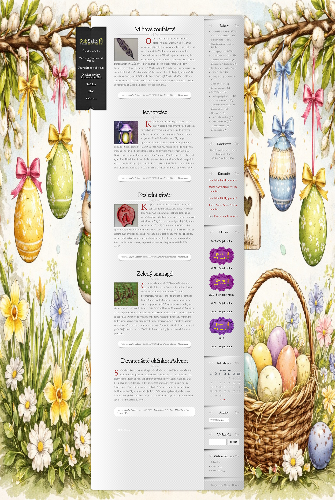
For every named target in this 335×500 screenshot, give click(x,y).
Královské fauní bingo (166, 95)
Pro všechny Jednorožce (226, 216)
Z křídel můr (216, 72)
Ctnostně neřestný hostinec (222, 44)
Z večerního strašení (219, 117)
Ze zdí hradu (216, 130)
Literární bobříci (218, 40)
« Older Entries (123, 430)
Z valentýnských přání (220, 96)
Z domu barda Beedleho (221, 59)
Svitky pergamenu (218, 51)
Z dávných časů (217, 109)
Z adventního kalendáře (163, 410)
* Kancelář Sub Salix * (221, 31)
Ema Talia (214, 180)
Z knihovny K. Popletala (221, 64)
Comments (218, 470)
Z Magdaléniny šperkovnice (223, 76)
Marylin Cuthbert (135, 95)
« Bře (222, 399)
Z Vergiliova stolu (181, 410)
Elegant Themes (232, 485)
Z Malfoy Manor (218, 84)
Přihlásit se (216, 462)
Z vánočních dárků (219, 100)
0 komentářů (183, 95)
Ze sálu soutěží (217, 88)
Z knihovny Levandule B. (222, 68)
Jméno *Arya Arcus (218, 187)
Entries (216, 466)
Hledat (233, 441)
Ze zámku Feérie (218, 125)
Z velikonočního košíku (221, 105)
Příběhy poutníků (228, 180)
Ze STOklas (216, 92)
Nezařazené (216, 113)
